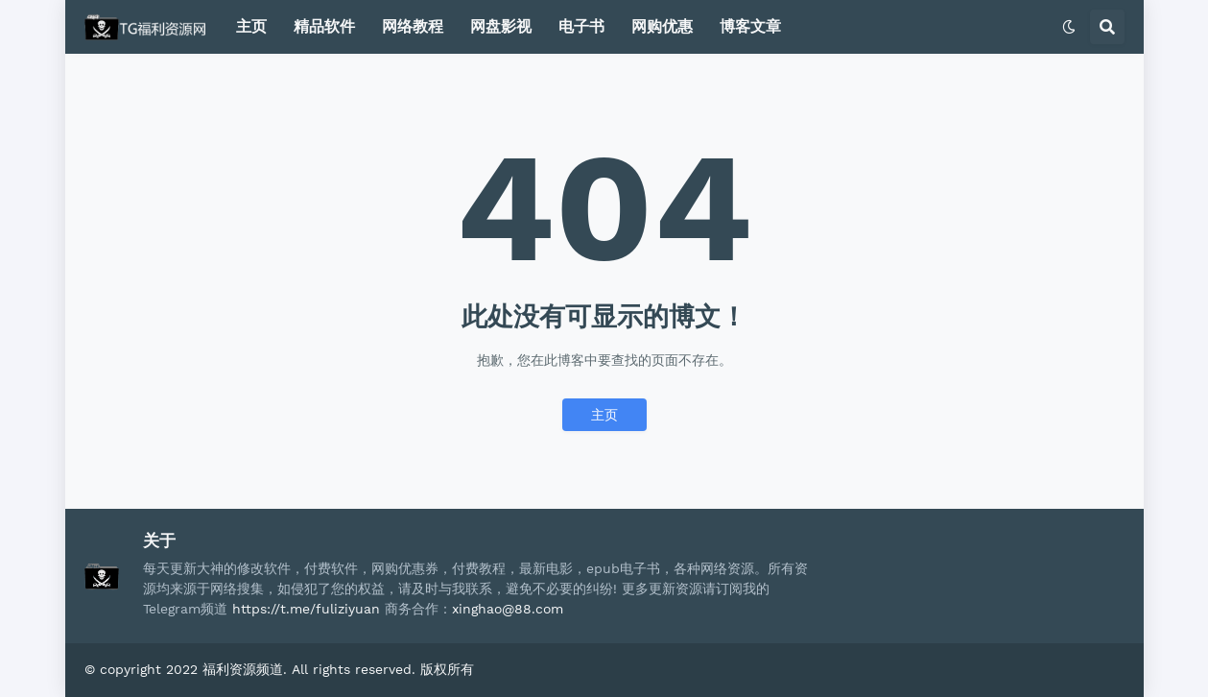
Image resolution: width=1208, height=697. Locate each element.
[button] (1069, 27)
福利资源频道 (242, 669)
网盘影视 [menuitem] (501, 26)
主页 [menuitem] (251, 26)
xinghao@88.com (507, 608)
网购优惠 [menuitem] (662, 26)
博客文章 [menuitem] (750, 26)
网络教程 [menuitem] (412, 26)
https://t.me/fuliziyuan (306, 608)
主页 (604, 414)
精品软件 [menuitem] (324, 26)
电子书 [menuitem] (581, 26)
